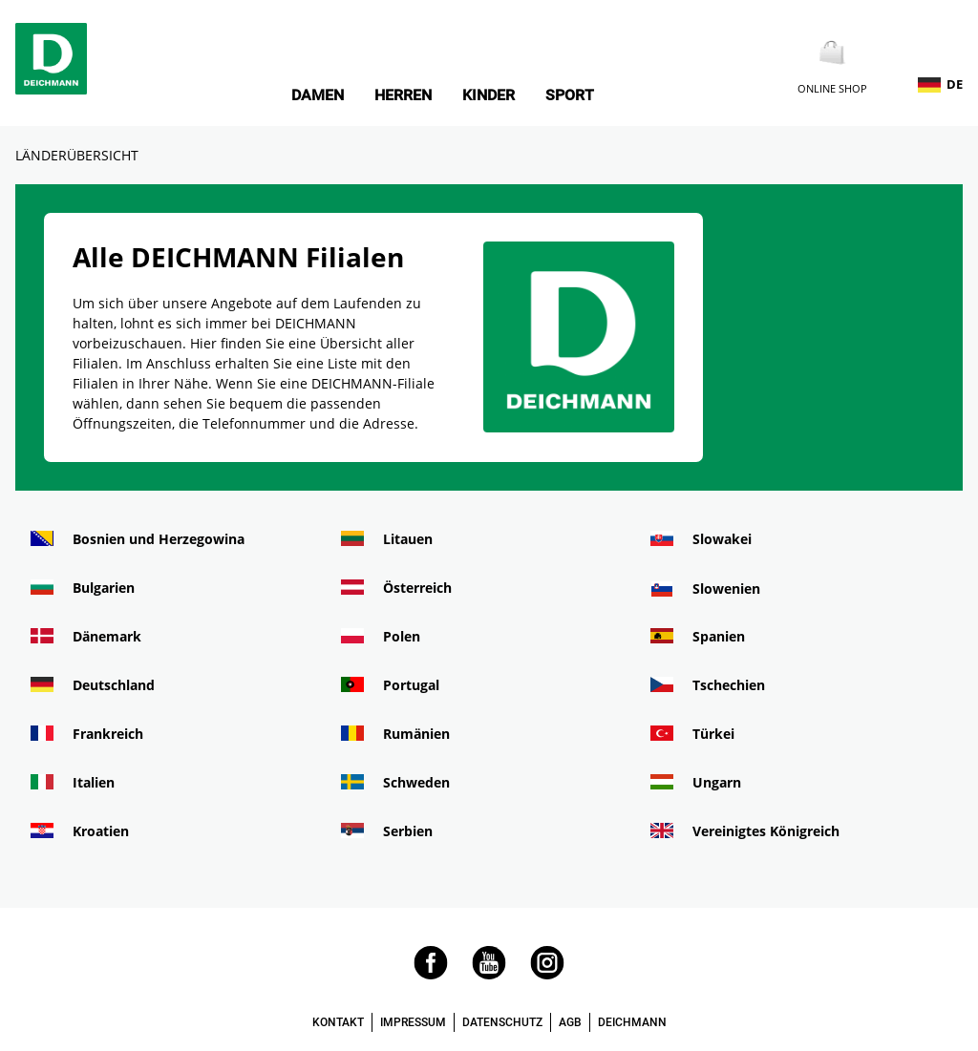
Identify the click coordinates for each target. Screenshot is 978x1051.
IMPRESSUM (413, 1022)
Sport (569, 95)
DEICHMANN (632, 1022)
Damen (317, 95)
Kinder (488, 95)
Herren (403, 95)
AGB (570, 1022)
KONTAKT (338, 1022)
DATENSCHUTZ (502, 1022)
